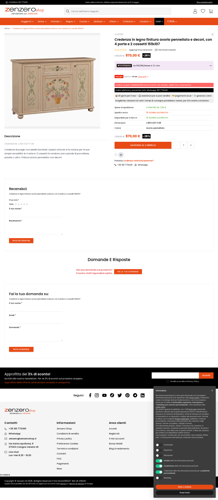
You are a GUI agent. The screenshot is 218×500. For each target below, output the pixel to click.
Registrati (114, 433)
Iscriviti (206, 375)
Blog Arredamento (119, 448)
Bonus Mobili (115, 443)
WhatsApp (15, 433)
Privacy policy (64, 438)
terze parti (192, 409)
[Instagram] (97, 395)
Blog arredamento (204, 2)
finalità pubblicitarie (182, 419)
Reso (59, 468)
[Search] (67, 11)
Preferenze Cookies (67, 443)
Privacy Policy (193, 381)
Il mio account (116, 438)
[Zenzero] (109, 411)
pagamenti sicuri (183, 95)
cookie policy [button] (160, 407)
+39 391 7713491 (124, 164)
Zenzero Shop (64, 428)
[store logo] (24, 11)
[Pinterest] (127, 395)
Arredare (5, 474)
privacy (63, 483)
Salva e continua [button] (184, 487)
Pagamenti (63, 463)
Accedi (113, 428)
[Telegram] (135, 395)
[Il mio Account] (195, 11)
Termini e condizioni (67, 448)
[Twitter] (119, 395)
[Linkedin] (143, 395)
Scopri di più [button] (185, 493)
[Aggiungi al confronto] (121, 155)
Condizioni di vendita (68, 433)
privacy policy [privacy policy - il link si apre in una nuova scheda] (194, 398)
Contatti (61, 453)
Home (6, 28)
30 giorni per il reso (127, 95)
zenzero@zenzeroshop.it (22, 438)
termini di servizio (76, 483)
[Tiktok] (112, 395)
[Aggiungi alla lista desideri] (116, 154)
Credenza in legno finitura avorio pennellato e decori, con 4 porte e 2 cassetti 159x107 (48, 28)
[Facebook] (90, 395)
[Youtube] (104, 395)
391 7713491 (162, 90)
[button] (212, 390)
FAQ (59, 458)
